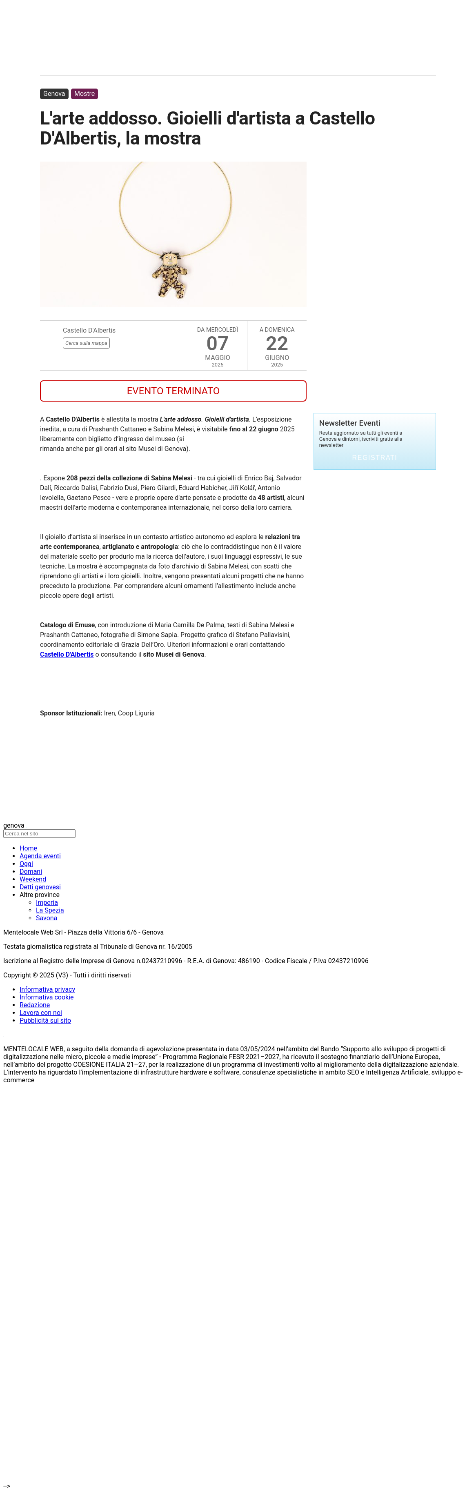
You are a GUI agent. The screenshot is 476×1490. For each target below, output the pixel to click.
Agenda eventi (40, 856)
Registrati (375, 457)
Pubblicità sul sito (45, 1020)
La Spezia (50, 910)
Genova (54, 94)
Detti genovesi (40, 887)
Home (28, 848)
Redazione (35, 1005)
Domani (31, 871)
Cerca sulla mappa (86, 343)
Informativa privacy (47, 989)
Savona (46, 918)
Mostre (84, 94)
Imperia (47, 902)
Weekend (33, 879)
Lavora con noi (41, 1013)
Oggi (26, 864)
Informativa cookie (47, 997)
